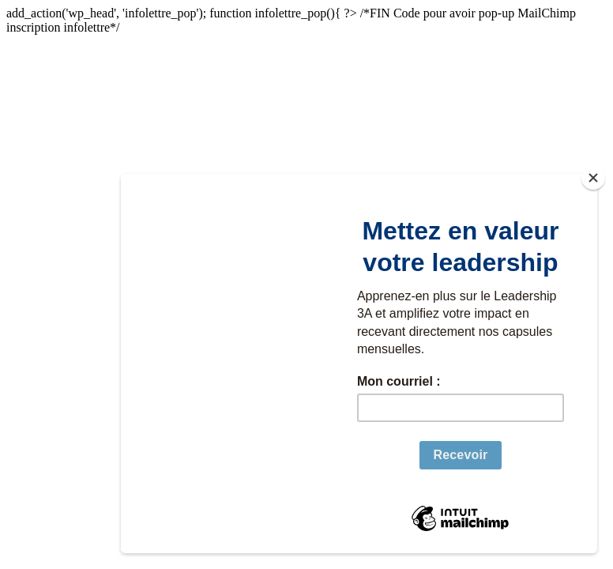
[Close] (593, 178)
